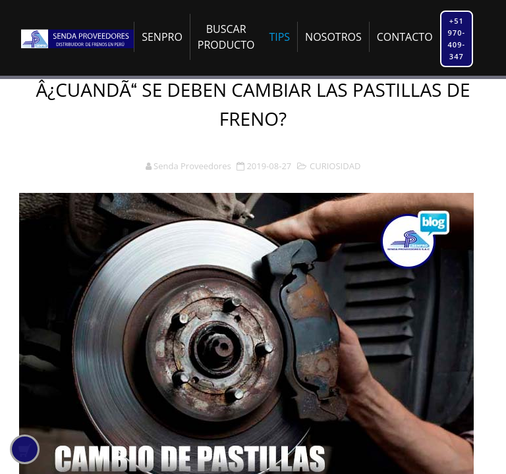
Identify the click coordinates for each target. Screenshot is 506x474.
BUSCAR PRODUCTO (226, 37)
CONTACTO (405, 37)
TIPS (279, 37)
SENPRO (162, 37)
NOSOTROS (333, 37)
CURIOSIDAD (335, 166)
